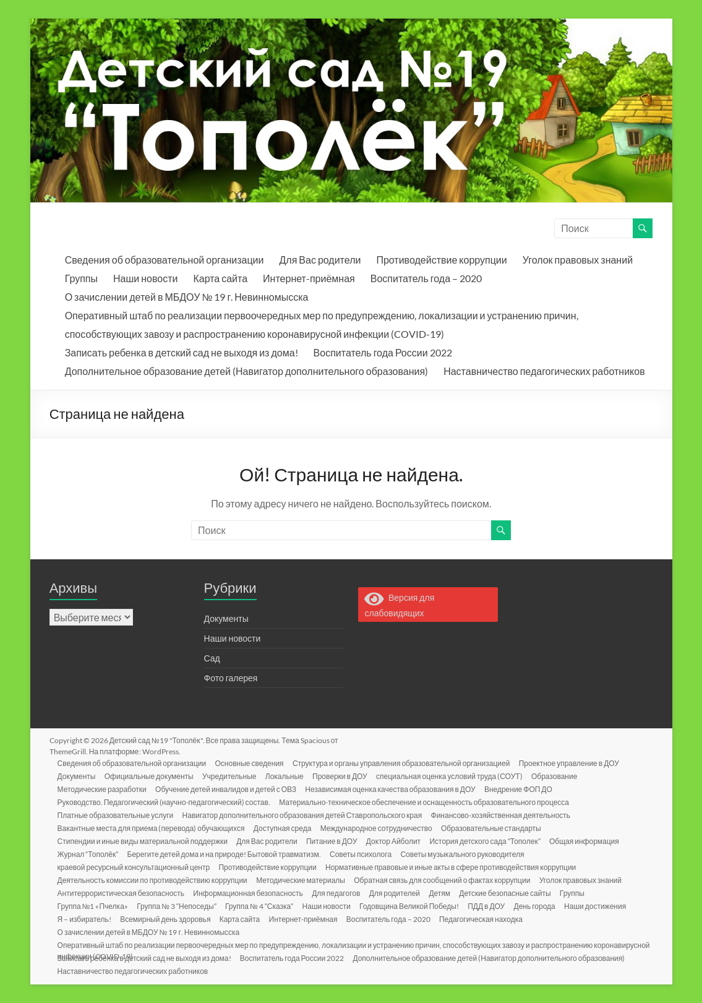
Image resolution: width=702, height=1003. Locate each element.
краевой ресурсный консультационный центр (135, 866)
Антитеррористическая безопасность (122, 892)
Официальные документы (152, 775)
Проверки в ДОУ (346, 775)
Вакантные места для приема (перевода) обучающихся (153, 827)
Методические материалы (303, 879)
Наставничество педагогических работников (544, 371)
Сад (212, 658)
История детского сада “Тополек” (490, 840)
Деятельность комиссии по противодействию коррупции (154, 879)
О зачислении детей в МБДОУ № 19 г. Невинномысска (187, 297)
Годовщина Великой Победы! (415, 905)
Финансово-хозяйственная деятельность (505, 814)
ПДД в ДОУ (493, 905)
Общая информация (592, 840)
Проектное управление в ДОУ (574, 762)
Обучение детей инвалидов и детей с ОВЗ (228, 788)
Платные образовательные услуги (117, 814)
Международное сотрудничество (380, 827)
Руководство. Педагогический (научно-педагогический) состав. (165, 801)
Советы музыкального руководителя (467, 853)
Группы (81, 278)
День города (542, 905)
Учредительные (233, 775)
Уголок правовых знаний (578, 259)
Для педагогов (340, 892)
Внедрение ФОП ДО (523, 788)
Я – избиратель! (86, 918)
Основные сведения (252, 762)
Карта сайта (220, 278)
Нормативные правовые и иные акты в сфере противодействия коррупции (454, 866)
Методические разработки (103, 788)
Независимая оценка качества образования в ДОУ (394, 788)
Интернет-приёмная (309, 278)
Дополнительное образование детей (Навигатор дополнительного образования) (246, 371)
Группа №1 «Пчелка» (94, 905)
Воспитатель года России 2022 (383, 352)
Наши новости (145, 278)
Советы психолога (364, 853)
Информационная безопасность (251, 892)
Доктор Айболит (398, 840)
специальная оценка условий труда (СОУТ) (456, 775)
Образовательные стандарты (496, 827)
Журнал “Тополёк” (90, 853)
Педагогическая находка (487, 918)
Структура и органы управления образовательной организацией (404, 762)
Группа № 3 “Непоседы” (179, 905)
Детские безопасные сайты (512, 892)
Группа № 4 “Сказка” (263, 905)
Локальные (289, 775)
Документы (226, 618)
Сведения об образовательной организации (164, 259)
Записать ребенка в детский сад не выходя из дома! (181, 352)
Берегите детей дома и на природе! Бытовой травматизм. (226, 853)
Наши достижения (604, 905)
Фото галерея (231, 678)
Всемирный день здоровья (168, 918)
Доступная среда (285, 827)
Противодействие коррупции (441, 259)
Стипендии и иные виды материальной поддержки (144, 840)
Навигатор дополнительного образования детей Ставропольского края (305, 814)
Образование (562, 775)
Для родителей (399, 892)
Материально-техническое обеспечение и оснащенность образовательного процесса (427, 801)
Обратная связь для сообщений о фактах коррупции (446, 879)
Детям (445, 892)
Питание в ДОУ (335, 840)
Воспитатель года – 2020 (426, 278)
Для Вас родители (320, 259)
